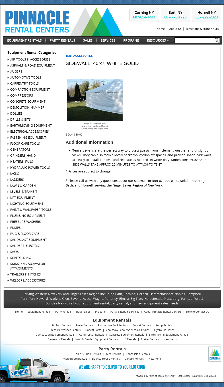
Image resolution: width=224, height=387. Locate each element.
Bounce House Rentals (106, 359)
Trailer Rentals (150, 339)
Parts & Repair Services (124, 312)
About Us (175, 29)
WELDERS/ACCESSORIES (28, 280)
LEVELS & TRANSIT (23, 191)
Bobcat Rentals (141, 325)
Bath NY (175, 15)
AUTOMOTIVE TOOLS (25, 77)
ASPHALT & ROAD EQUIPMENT (32, 65)
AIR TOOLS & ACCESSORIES (30, 59)
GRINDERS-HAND (23, 155)
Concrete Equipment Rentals (126, 334)
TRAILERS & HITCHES (25, 274)
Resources (156, 40)
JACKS (14, 173)
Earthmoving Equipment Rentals (169, 334)
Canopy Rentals (134, 359)
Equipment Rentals (24, 40)
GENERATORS (20, 149)
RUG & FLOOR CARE (24, 233)
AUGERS (16, 71)
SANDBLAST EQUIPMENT (28, 239)
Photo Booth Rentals (74, 359)
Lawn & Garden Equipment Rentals (96, 339)
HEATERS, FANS (21, 161)
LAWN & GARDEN (23, 185)
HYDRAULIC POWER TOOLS (30, 167)
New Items (170, 339)
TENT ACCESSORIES (79, 55)
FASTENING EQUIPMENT (28, 137)
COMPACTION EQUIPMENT (30, 89)
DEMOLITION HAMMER (27, 107)
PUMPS (15, 227)
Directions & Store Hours (202, 29)
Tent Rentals (113, 354)
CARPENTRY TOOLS (24, 83)
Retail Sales (83, 312)
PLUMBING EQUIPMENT (27, 215)
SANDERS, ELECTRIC (25, 245)
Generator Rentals (58, 339)
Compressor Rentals (91, 334)
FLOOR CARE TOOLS (25, 143)
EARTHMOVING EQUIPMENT (31, 125)
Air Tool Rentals (61, 325)
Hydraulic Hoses (164, 330)
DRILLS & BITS (20, 119)
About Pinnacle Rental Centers (162, 312)
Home (160, 29)
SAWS (14, 251)
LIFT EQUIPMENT (22, 197)
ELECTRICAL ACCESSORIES (29, 131)
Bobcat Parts (93, 330)
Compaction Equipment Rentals (55, 334)
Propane (131, 40)
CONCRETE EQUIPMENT (27, 101)
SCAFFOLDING (20, 257)
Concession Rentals (138, 354)
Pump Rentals (164, 325)
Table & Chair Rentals (87, 354)
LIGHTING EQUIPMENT (26, 203)
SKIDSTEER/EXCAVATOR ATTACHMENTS (27, 265)
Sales (87, 40)
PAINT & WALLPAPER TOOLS (30, 209)
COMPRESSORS (21, 95)
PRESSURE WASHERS (25, 221)
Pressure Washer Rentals (65, 330)
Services (108, 40)
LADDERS (17, 179)
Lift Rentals (129, 339)
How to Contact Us (197, 312)
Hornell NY (206, 15)
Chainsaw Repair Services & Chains (128, 330)
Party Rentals (62, 40)
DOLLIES (16, 113)
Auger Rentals (84, 325)
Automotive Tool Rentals (113, 325)
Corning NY (144, 15)
